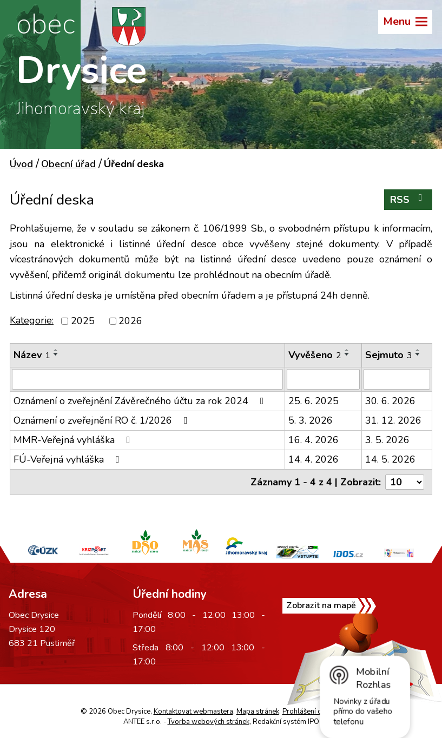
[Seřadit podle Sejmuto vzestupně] (418, 350)
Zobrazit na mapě (321, 605)
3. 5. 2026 (387, 439)
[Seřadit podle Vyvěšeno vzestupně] (347, 350)
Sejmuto (388, 354)
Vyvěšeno (314, 354)
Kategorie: (32, 320)
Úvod (21, 163)
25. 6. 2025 (313, 400)
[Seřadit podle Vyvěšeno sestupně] (347, 354)
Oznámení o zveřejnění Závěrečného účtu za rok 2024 (141, 400)
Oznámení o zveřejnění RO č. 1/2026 (103, 420)
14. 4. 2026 (313, 459)
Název (32, 354)
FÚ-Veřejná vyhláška (69, 459)
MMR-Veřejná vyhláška (74, 439)
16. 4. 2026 (313, 439)
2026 (130, 320)
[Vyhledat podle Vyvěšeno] (323, 379)
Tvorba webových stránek (208, 722)
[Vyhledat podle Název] (147, 379)
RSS (408, 199)
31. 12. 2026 (393, 420)
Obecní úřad (68, 163)
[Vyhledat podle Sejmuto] (397, 379)
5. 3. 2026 (310, 420)
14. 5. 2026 (390, 459)
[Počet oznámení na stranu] (404, 482)
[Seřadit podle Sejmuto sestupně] (418, 354)
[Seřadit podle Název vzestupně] (56, 350)
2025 (83, 320)
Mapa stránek (257, 711)
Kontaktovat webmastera (193, 711)
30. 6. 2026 (390, 400)
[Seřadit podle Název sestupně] (56, 354)
